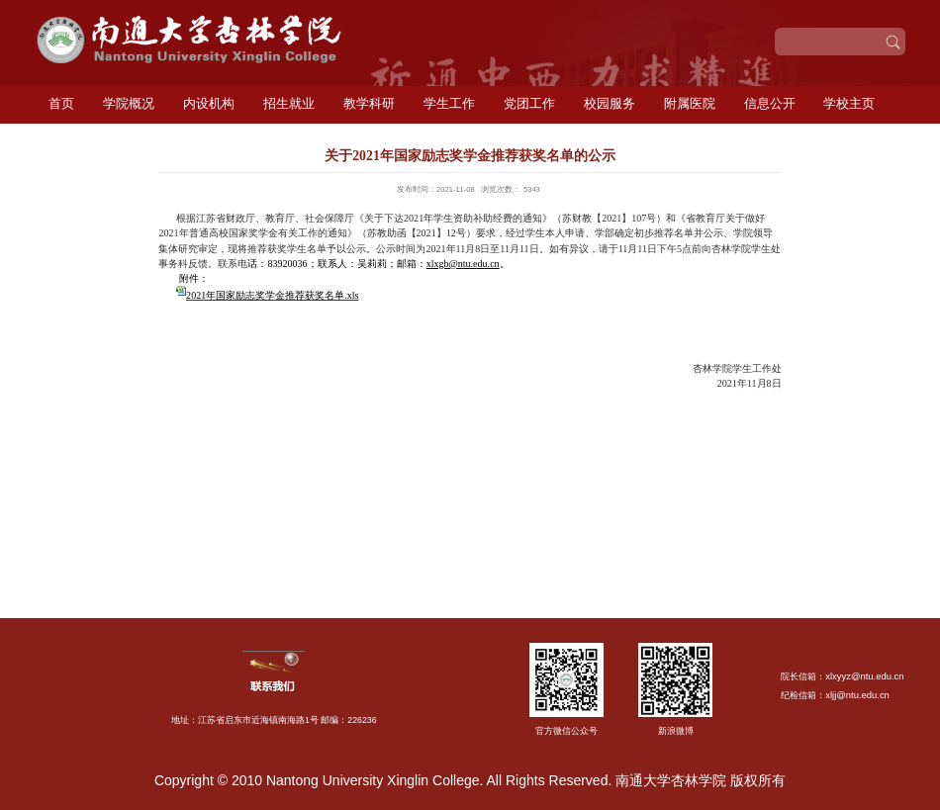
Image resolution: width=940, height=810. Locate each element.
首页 (61, 104)
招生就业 (289, 104)
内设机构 (209, 104)
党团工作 (529, 104)
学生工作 (449, 104)
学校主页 (849, 104)
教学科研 (369, 104)
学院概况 (128, 104)
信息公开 (770, 104)
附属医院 (689, 104)
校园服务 (609, 104)
